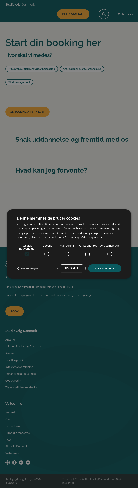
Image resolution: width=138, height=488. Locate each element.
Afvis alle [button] (71, 268)
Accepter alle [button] (104, 268)
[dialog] (69, 244)
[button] (27, 268)
